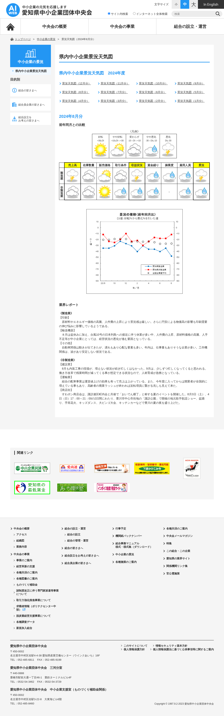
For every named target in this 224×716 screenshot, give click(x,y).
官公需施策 (173, 573)
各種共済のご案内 (26, 572)
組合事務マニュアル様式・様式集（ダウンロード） (134, 545)
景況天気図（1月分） (191, 101)
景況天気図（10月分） (153, 83)
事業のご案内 (24, 560)
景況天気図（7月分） (114, 92)
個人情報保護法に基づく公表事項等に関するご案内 (183, 649)
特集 (169, 543)
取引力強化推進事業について (33, 600)
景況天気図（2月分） (152, 101)
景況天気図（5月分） (191, 92)
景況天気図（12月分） (76, 83)
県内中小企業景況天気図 (31, 71)
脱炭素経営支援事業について (33, 615)
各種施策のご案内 (126, 561)
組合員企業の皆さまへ (31, 104)
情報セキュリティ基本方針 (171, 645)
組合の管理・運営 (77, 540)
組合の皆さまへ (27, 90)
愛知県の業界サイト (178, 558)
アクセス (21, 534)
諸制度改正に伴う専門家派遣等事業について (37, 592)
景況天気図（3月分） (114, 101)
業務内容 (21, 546)
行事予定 (120, 528)
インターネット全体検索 (150, 13)
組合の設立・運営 (190, 26)
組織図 (20, 540)
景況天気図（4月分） (75, 101)
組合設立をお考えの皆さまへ (29, 119)
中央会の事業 (122, 26)
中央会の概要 (54, 26)
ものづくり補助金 (26, 584)
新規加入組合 (24, 628)
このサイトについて (135, 645)
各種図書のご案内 (26, 578)
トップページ (23, 39)
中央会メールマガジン (179, 535)
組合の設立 (73, 534)
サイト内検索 (118, 13)
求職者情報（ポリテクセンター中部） (36, 608)
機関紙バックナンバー (128, 535)
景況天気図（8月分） (75, 92)
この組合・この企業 (178, 550)
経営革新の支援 (25, 566)
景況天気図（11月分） (115, 83)
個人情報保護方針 (134, 649)
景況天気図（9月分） (191, 83)
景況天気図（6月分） (152, 92)
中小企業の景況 (46, 39)
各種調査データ (25, 621)
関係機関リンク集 (177, 566)
